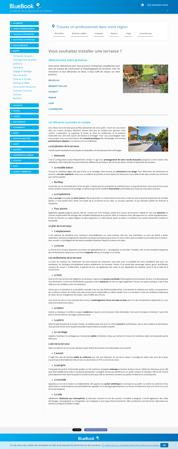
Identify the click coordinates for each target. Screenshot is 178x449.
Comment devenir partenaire (95, 430)
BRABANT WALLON (57, 86)
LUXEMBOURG (55, 109)
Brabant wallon (79, 33)
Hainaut (99, 33)
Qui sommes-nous (157, 5)
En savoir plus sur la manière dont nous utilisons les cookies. (131, 445)
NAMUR (52, 97)
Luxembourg (145, 33)
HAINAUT (53, 91)
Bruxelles (59, 33)
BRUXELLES (53, 80)
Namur (114, 33)
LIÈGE (51, 103)
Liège (128, 33)
